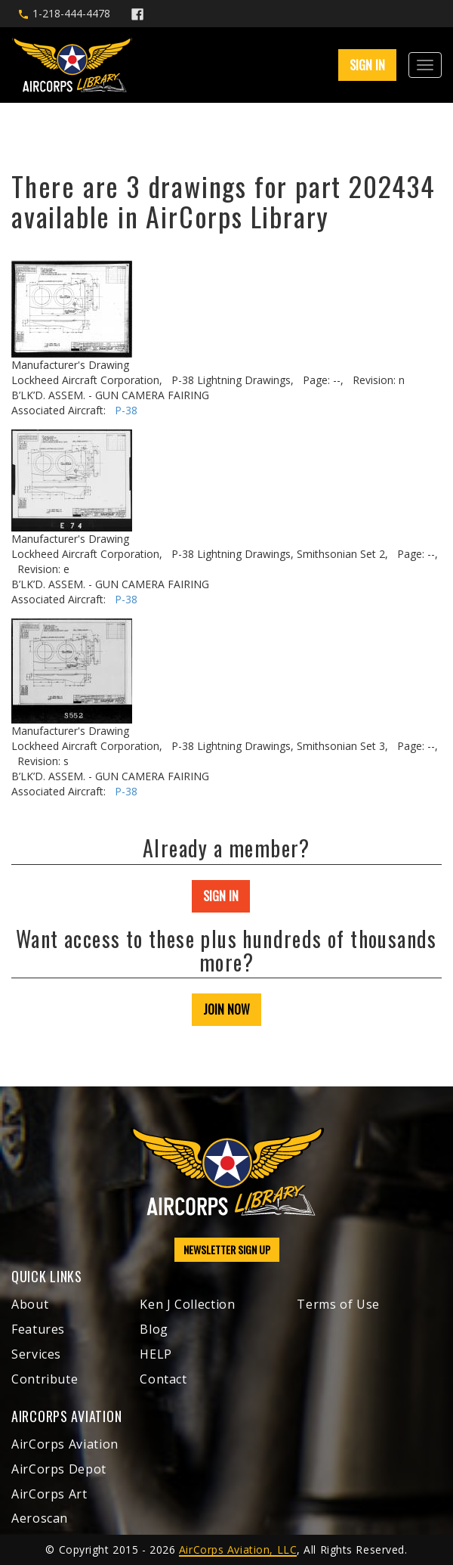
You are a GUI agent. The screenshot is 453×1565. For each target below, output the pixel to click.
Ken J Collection (187, 1304)
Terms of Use (338, 1304)
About (29, 1304)
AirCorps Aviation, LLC (238, 1549)
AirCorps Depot (58, 1469)
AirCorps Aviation (65, 1444)
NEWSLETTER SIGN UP (226, 1249)
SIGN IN (367, 65)
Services (36, 1354)
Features (38, 1329)
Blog (154, 1329)
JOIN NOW (226, 1009)
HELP (156, 1354)
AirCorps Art (49, 1494)
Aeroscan (39, 1518)
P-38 (126, 410)
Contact (163, 1379)
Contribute (44, 1379)
